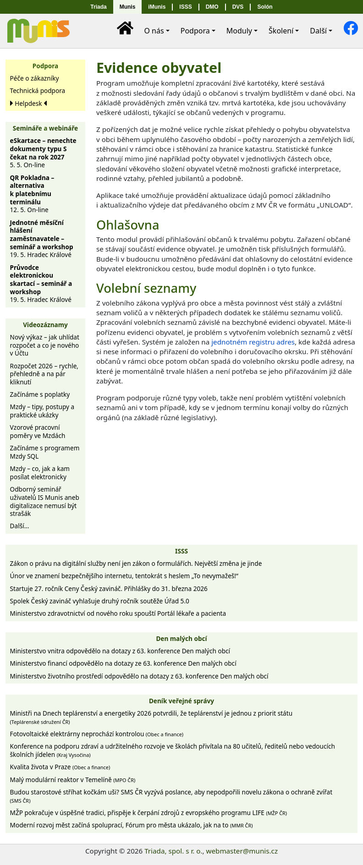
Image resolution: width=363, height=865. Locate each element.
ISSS (185, 7)
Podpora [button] (195, 31)
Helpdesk (28, 103)
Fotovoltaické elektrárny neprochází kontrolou (97, 733)
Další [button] (318, 31)
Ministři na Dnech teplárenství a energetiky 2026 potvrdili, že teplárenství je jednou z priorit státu (151, 717)
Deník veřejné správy (181, 700)
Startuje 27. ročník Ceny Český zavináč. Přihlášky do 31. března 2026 (109, 588)
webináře (63, 128)
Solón (264, 7)
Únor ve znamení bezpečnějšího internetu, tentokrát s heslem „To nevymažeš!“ (124, 575)
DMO (212, 7)
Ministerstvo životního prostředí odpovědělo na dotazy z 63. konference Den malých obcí (139, 676)
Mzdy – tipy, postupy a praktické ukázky (42, 410)
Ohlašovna (127, 224)
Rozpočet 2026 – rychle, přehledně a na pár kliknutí (44, 373)
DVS (238, 7)
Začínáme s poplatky (40, 394)
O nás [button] (154, 31)
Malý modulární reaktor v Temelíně (73, 779)
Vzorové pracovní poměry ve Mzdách (38, 431)
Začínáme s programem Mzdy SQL (45, 451)
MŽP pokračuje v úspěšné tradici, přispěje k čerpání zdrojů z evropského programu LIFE (148, 812)
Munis (128, 7)
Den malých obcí (181, 638)
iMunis (156, 7)
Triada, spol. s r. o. (173, 850)
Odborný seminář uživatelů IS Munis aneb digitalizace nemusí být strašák (44, 501)
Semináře (27, 128)
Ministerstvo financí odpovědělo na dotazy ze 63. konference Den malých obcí (123, 663)
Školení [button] (281, 31)
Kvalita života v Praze (60, 766)
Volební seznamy (146, 287)
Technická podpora (38, 90)
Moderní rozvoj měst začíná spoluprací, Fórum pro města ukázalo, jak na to (131, 825)
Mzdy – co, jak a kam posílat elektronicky (40, 472)
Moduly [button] (239, 31)
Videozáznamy (45, 324)
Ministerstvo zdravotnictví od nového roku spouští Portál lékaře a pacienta (118, 613)
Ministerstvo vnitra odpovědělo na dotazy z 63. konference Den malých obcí (120, 650)
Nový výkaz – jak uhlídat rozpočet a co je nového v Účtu (44, 345)
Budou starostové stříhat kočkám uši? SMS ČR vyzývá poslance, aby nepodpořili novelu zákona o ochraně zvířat (171, 796)
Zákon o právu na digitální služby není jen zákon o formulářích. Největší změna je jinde (136, 563)
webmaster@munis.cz (242, 850)
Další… (19, 525)
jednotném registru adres (253, 341)
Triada (98, 7)
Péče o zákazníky (34, 78)
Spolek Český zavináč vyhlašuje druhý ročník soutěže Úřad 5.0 (99, 601)
